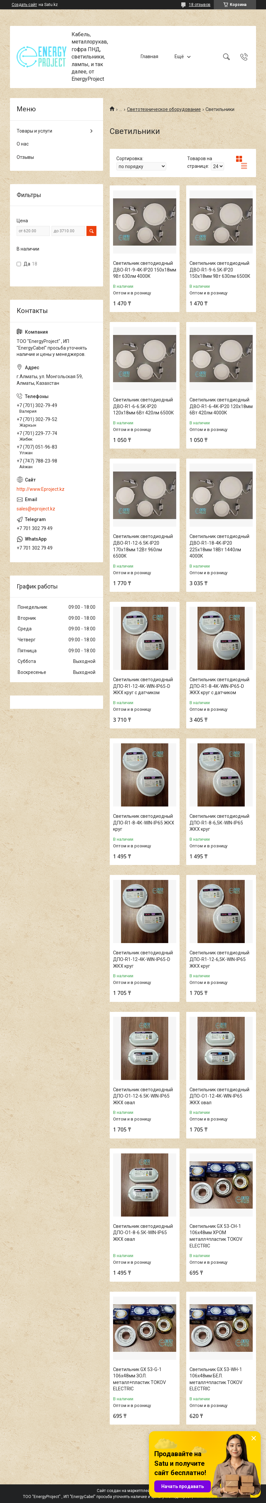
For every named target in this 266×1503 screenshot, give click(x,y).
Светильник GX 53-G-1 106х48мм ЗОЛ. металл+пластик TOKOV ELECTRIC (139, 1379)
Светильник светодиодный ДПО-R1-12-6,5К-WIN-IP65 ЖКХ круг (219, 959)
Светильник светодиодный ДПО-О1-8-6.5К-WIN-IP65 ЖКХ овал (143, 1233)
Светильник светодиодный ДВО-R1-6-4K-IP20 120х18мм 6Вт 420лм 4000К (221, 406)
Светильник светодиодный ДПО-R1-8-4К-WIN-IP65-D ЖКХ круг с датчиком (219, 686)
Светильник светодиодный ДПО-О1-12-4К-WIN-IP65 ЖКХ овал (219, 1096)
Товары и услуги (34, 131)
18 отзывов (199, 4)
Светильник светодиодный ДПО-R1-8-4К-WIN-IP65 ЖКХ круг (143, 822)
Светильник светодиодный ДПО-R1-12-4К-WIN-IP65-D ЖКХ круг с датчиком (143, 686)
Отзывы (25, 157)
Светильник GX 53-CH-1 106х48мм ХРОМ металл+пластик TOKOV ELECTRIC (216, 1236)
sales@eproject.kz (36, 508)
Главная (149, 56)
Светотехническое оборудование (164, 109)
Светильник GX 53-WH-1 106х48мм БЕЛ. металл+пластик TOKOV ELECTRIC (216, 1379)
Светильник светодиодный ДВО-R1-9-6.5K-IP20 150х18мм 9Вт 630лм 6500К (220, 270)
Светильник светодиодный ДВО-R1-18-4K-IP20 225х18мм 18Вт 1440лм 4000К (219, 546)
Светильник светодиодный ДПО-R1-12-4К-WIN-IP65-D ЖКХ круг (143, 959)
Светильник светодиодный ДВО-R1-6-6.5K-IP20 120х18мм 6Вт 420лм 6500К (143, 406)
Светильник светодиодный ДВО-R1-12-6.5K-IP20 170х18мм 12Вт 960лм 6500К (143, 546)
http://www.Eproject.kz (41, 489)
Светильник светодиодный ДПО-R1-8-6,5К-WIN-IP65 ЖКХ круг (219, 822)
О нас (23, 144)
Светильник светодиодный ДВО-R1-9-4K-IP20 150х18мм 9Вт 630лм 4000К (144, 270)
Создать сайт (24, 4)
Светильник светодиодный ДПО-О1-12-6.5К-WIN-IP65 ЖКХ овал (143, 1096)
